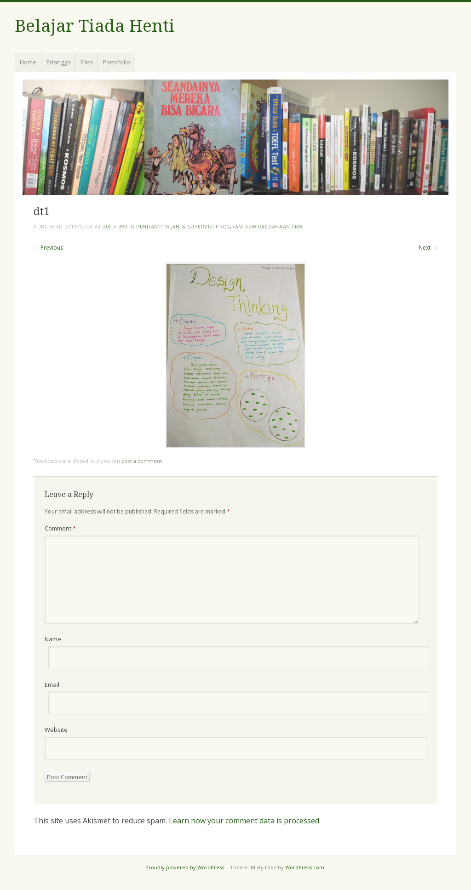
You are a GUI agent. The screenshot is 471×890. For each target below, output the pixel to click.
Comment (60, 528)
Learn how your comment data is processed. (245, 821)
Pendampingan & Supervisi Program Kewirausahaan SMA (219, 226)
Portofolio (116, 62)
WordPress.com (304, 867)
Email (52, 684)
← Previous (48, 247)
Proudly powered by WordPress (184, 867)
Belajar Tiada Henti (95, 26)
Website (56, 729)
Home (28, 62)
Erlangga (58, 62)
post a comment (141, 460)
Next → (428, 247)
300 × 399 (115, 226)
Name (53, 639)
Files (86, 62)
